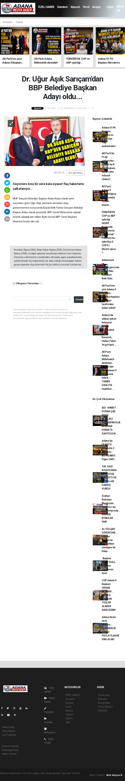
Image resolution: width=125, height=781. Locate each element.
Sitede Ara (103, 695)
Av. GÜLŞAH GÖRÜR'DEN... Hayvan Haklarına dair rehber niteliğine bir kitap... (109, 540)
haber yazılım (50, 777)
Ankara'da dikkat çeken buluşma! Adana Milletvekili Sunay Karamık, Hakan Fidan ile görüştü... (109, 330)
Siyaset (75, 7)
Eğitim (69, 718)
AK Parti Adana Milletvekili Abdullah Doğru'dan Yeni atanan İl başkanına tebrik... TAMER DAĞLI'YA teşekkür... (109, 370)
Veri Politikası (9, 734)
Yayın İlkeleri (8, 731)
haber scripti (36, 777)
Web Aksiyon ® (114, 775)
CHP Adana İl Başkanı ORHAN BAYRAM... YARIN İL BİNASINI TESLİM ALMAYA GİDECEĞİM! (109, 595)
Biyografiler (104, 702)
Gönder (79, 299)
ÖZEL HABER (46, 7)
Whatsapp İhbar (10, 750)
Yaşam (69, 714)
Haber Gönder (9, 753)
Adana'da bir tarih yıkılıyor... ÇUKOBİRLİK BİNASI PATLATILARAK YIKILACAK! (110, 628)
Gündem (62, 7)
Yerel (86, 7)
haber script (64, 777)
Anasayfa (8, 22)
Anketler (102, 699)
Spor (68, 722)
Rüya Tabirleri (105, 706)
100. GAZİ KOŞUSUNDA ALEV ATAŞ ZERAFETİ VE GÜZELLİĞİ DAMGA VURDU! (109, 477)
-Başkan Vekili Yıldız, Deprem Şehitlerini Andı (108, 566)
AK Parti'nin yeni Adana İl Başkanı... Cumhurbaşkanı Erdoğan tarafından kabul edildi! (111, 296)
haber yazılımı (7, 777)
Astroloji (102, 710)
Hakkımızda (8, 727)
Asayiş (96, 7)
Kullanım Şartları (10, 746)
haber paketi (22, 777)
